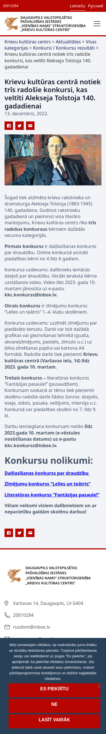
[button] (95, 23)
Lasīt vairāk (54, 719)
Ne (54, 704)
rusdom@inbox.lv (31, 627)
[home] (46, 23)
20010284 (10, 5)
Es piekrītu (54, 688)
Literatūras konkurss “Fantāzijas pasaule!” (52, 495)
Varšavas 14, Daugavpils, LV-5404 (48, 603)
